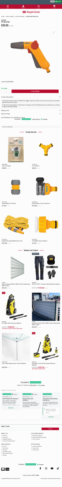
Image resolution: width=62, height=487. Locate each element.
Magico (45, 478)
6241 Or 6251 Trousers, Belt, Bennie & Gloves (46, 284)
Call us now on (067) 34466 (31, 475)
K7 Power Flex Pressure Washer (11, 323)
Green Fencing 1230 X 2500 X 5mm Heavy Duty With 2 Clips (46, 324)
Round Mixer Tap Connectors (41, 203)
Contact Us (5, 437)
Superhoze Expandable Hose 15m (12, 241)
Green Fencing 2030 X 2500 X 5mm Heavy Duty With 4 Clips (16, 285)
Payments (4, 450)
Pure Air (4, 446)
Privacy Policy (35, 448)
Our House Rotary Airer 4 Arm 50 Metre (14, 363)
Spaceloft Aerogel (6, 451)
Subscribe (50, 428)
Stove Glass (5, 448)
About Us (4, 435)
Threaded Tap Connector (39, 241)
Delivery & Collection (36, 435)
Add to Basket (35, 91)
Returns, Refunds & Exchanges (38, 437)
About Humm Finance (7, 453)
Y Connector (35, 166)
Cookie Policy (35, 450)
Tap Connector (6, 166)
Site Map (4, 455)
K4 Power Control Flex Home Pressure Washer (43, 364)
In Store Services (35, 439)
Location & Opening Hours (8, 441)
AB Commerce (57, 478)
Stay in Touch (5, 426)
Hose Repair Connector (9, 203)
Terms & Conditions (36, 446)
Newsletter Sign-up (6, 439)
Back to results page (7, 127)
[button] (54, 32)
